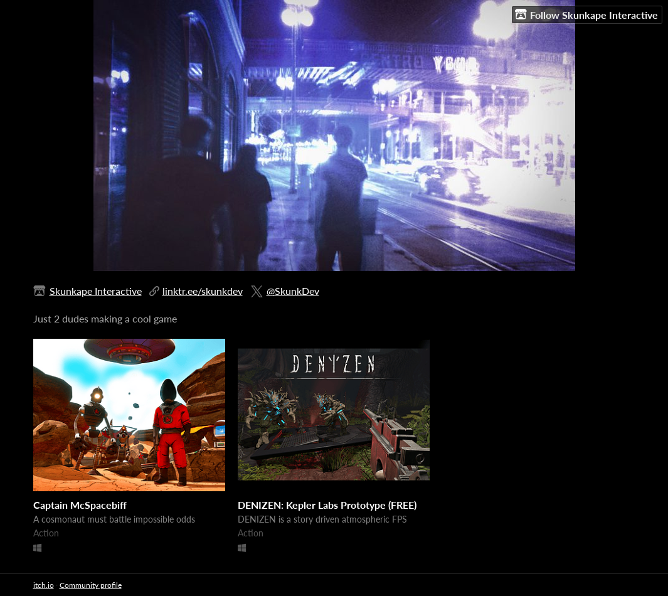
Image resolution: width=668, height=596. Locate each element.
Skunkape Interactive (96, 291)
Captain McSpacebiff (80, 505)
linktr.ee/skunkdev (202, 291)
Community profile (91, 585)
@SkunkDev (293, 291)
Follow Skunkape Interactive (586, 14)
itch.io (43, 585)
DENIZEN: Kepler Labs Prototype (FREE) (327, 505)
